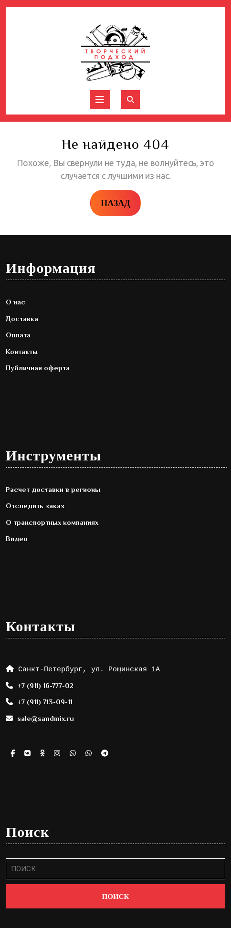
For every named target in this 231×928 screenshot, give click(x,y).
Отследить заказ (35, 505)
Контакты (22, 351)
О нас (15, 302)
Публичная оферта (38, 368)
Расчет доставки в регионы (53, 489)
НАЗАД (120, 202)
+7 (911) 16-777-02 (45, 685)
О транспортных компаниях (52, 522)
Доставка (22, 318)
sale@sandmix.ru (45, 718)
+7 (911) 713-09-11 (45, 702)
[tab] (100, 99)
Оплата (18, 335)
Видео (17, 538)
